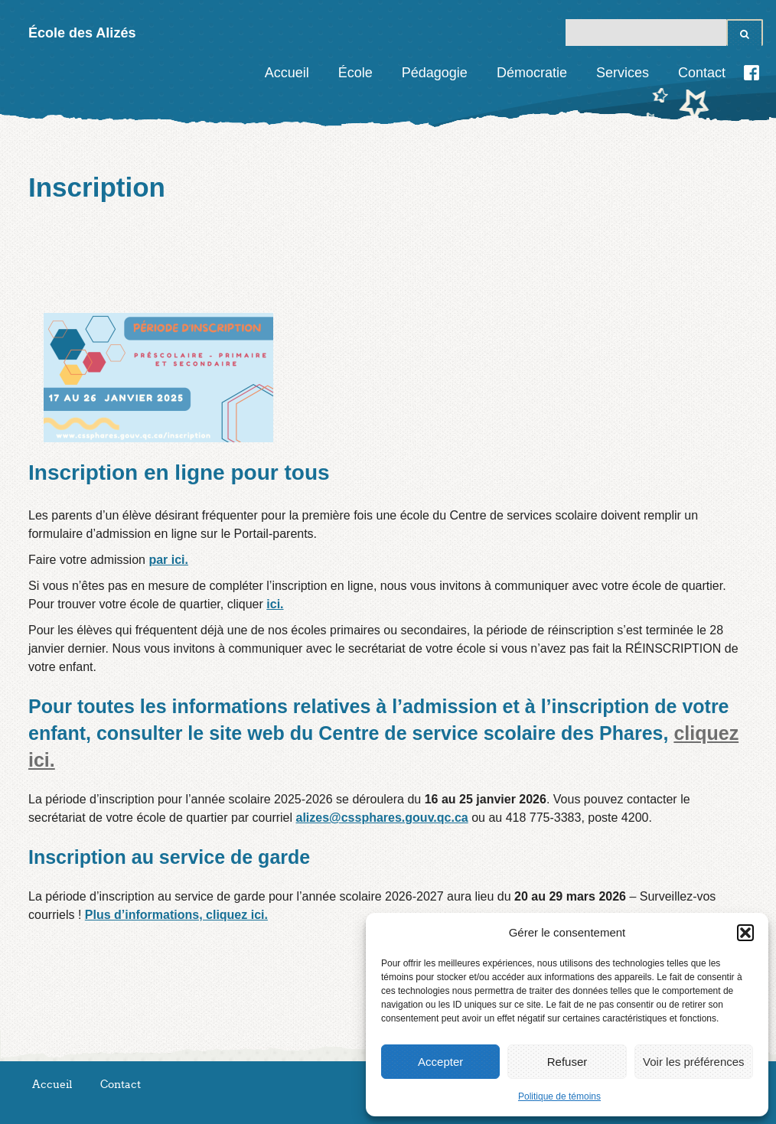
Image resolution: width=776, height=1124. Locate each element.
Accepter (440, 1061)
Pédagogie (435, 72)
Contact (701, 72)
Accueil (287, 72)
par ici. (168, 559)
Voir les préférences (694, 1061)
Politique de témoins (559, 1096)
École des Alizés (81, 33)
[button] (745, 932)
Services (622, 72)
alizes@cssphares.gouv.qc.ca (382, 817)
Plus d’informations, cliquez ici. (176, 914)
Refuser (567, 1061)
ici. (274, 604)
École (355, 72)
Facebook (751, 72)
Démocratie (532, 72)
